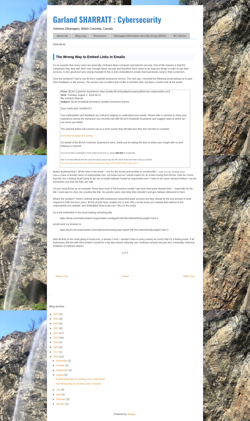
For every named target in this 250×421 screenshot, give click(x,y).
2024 (56, 318)
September (62, 370)
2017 (56, 351)
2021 (56, 333)
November (62, 360)
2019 (56, 342)
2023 (56, 323)
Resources (100, 35)
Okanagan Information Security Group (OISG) (140, 35)
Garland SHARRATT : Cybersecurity (107, 19)
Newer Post (62, 276)
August (60, 375)
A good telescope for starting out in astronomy (80, 379)
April (59, 394)
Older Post (188, 276)
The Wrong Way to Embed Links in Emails (78, 383)
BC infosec (180, 35)
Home (125, 276)
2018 (56, 347)
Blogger (131, 414)
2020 (56, 337)
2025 (56, 314)
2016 (56, 356)
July (58, 389)
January (60, 403)
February (61, 399)
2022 (56, 328)
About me (62, 35)
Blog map (80, 35)
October (60, 365)
